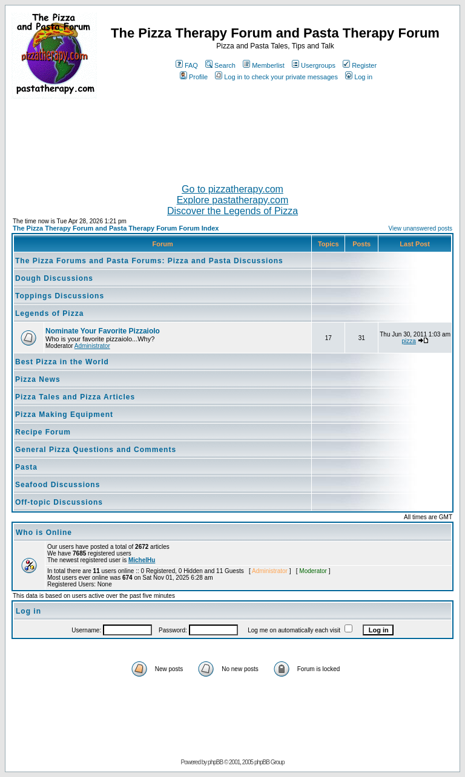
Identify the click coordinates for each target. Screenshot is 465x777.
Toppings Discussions (59, 296)
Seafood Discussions (57, 484)
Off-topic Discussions (59, 502)
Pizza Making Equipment (64, 414)
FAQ (187, 65)
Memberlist (264, 65)
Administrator (92, 346)
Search (220, 65)
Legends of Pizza (49, 313)
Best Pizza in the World (62, 362)
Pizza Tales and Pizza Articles (75, 397)
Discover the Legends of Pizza (232, 211)
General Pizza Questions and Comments (95, 449)
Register (360, 65)
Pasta (26, 467)
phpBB (215, 762)
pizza (409, 341)
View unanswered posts (420, 228)
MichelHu (141, 560)
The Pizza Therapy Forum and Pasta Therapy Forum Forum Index (116, 228)
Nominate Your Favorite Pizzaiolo (102, 331)
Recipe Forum (43, 432)
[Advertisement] (232, 136)
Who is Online (44, 532)
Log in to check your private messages (276, 76)
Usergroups (313, 65)
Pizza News (38, 379)
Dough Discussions (54, 278)
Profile (194, 76)
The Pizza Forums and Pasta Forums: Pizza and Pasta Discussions (149, 261)
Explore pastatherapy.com (233, 200)
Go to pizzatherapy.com (232, 189)
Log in (358, 76)
